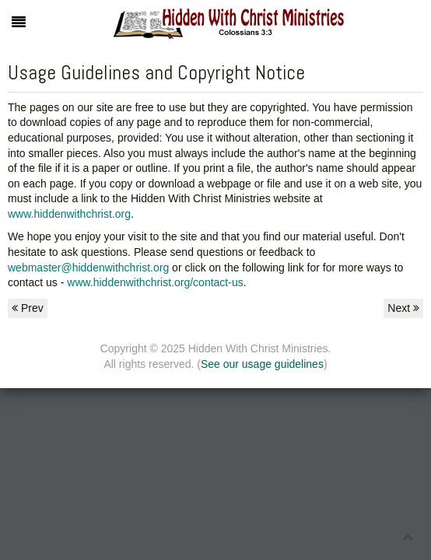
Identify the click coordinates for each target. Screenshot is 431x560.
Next (403, 308)
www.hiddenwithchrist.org (69, 214)
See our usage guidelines (262, 364)
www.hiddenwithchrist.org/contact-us (155, 282)
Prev (28, 308)
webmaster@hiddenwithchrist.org (88, 267)
